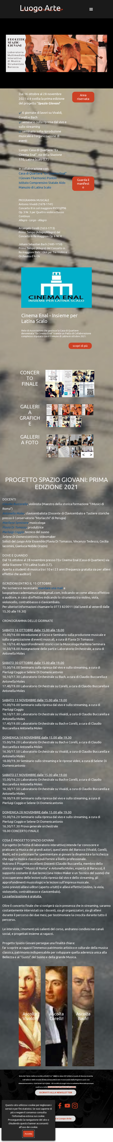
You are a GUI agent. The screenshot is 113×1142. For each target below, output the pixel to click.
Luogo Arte (40, 7)
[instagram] (75, 1105)
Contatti (40, 1105)
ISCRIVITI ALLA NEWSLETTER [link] (55, 1092)
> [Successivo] (91, 454)
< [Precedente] (83, 454)
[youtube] (67, 1105)
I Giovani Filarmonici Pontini (37, 178)
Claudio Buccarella (14, 504)
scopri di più (80, 345)
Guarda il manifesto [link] (83, 183)
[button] (52, 410)
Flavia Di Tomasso (14, 527)
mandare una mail (50, 588)
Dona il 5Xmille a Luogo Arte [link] (55, 1118)
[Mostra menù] (91, 9)
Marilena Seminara (15, 522)
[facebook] (59, 1105)
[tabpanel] (43, 175)
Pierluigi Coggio (13, 532)
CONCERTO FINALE (29, 378)
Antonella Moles (13, 513)
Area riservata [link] (83, 97)
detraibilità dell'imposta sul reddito (62, 1087)
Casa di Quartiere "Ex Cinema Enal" (43, 173)
